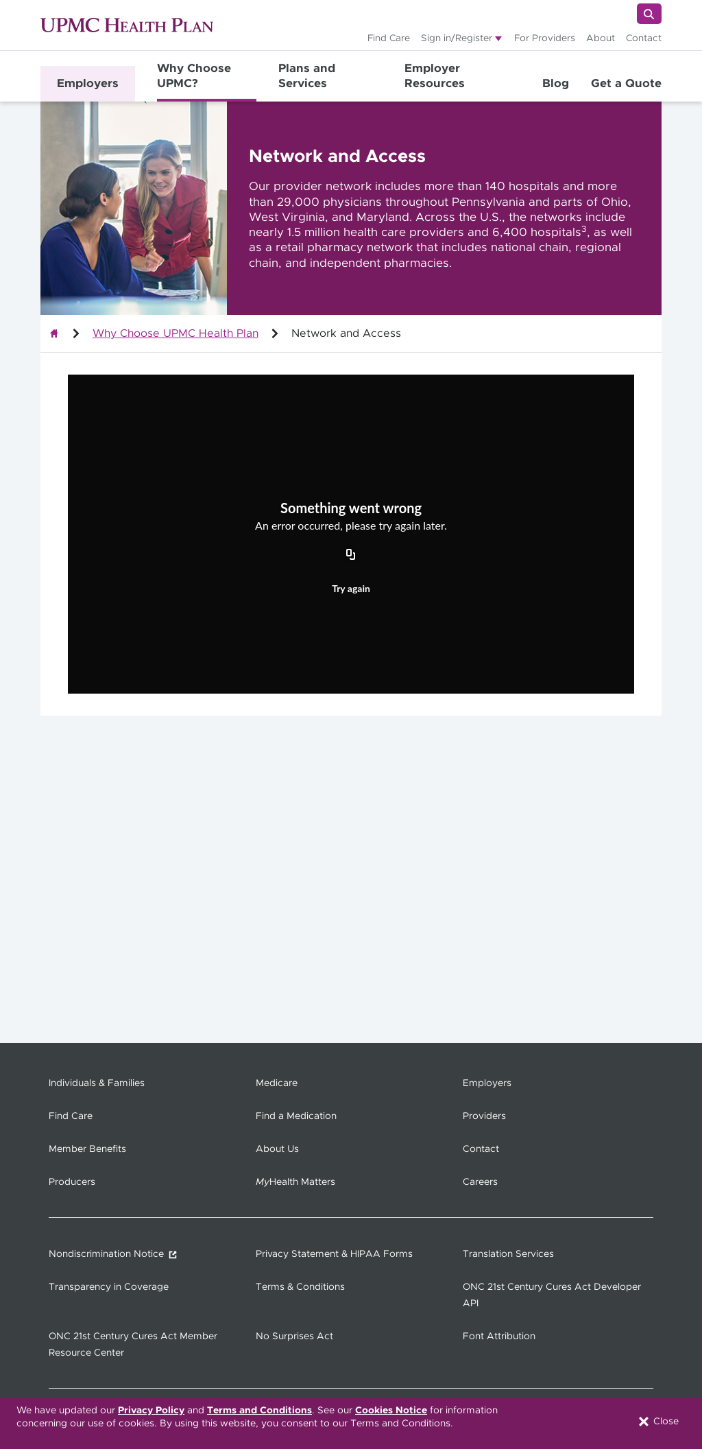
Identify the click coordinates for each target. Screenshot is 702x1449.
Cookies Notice (391, 1410)
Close (658, 1421)
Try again (351, 588)
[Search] (649, 13)
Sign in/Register (456, 38)
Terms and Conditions (259, 1410)
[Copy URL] (351, 555)
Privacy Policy (151, 1410)
